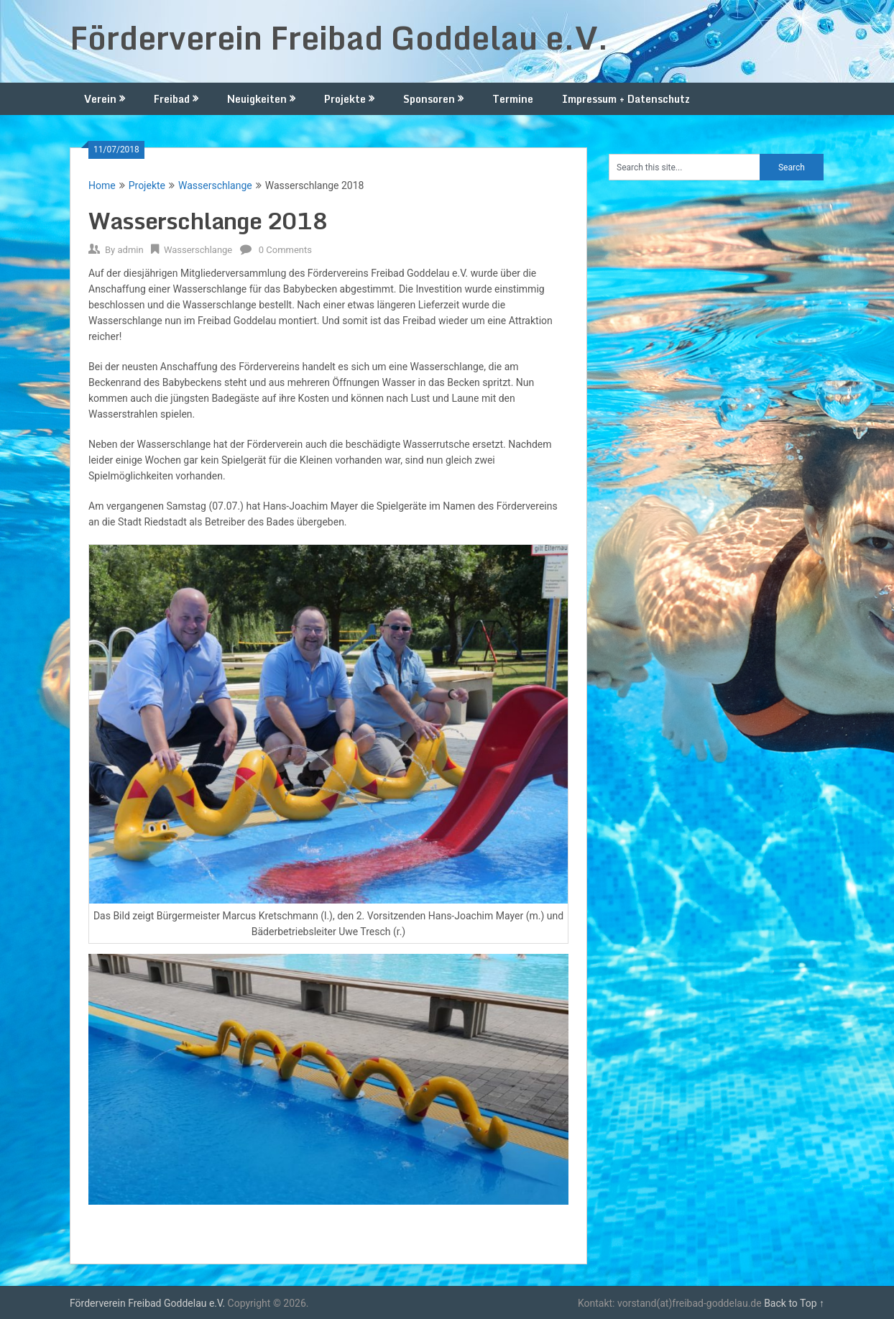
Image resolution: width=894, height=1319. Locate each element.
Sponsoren (429, 99)
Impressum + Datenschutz (626, 99)
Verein (100, 99)
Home (102, 185)
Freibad (172, 99)
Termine (512, 99)
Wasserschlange (215, 185)
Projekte (345, 99)
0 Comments (285, 249)
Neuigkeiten (257, 99)
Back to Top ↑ (794, 1303)
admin (130, 249)
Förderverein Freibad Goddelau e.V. (339, 37)
